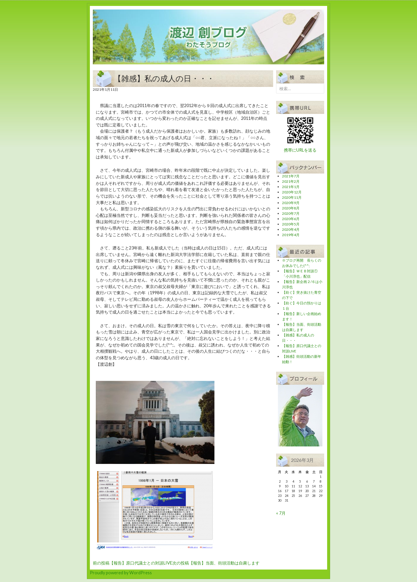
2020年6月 (291, 219)
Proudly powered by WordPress (121, 572)
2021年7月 (291, 176)
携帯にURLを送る (300, 149)
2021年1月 (291, 187)
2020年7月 (291, 213)
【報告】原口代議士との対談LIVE (132, 562)
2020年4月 (291, 229)
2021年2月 (291, 181)
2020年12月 (292, 192)
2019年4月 (291, 235)
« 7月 (281, 513)
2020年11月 (292, 197)
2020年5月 (291, 224)
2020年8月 (291, 208)
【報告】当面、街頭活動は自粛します (216, 562)
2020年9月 (291, 203)
